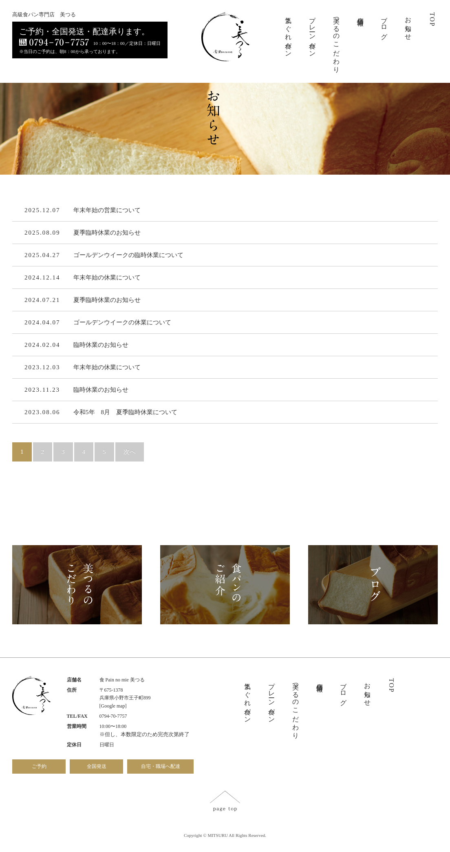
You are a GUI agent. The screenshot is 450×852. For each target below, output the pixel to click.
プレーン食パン (312, 33)
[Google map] (113, 706)
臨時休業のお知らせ (100, 345)
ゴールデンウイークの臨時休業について (128, 256)
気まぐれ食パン (288, 33)
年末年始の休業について (107, 278)
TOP (432, 19)
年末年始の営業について (107, 211)
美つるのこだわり (336, 41)
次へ (130, 452)
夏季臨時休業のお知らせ (107, 233)
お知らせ (408, 25)
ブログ (384, 24)
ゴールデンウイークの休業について (122, 323)
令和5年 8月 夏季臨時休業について (125, 413)
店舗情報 (360, 14)
